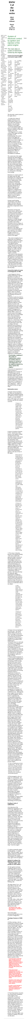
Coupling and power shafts (4, 91)
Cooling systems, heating (3, 46)
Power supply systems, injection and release (4, 50)
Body (3, 97)
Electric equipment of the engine (3, 54)
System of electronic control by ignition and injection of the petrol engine (4, 64)
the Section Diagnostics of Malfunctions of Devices (14, 833)
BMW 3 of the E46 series (4, 36)
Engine (3, 43)
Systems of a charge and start (4, 82)
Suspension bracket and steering (3, 95)
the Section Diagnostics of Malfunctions (14, 150)
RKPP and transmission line (3, 85)
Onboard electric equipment (3, 100)
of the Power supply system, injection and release (14, 722)
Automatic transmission (3, 88)
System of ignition (3, 75)
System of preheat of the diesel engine (3, 78)
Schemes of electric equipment (3, 103)
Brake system (4, 92)
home (25, 38)
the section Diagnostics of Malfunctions (14, 352)
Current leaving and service (3, 41)
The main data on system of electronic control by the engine (4, 71)
